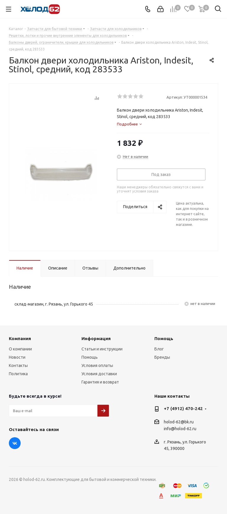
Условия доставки (99, 373)
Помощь (89, 357)
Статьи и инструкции (102, 349)
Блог (159, 349)
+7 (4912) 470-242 (183, 408)
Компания (20, 338)
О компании (20, 349)
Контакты (18, 365)
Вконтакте (15, 443)
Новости (17, 357)
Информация (96, 338)
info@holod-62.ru (180, 429)
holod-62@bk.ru (179, 422)
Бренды (162, 357)
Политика (18, 373)
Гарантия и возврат (100, 382)
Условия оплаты (97, 365)
